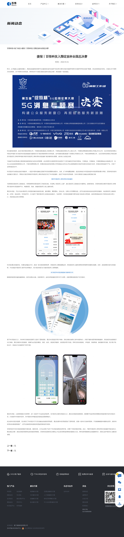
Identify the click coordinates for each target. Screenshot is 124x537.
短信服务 (19, 491)
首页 (29, 4)
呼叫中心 (19, 502)
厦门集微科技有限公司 (21, 525)
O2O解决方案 (34, 495)
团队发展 (85, 502)
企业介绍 (85, 498)
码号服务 (19, 506)
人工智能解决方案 (49, 495)
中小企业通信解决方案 (51, 502)
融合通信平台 (21, 498)
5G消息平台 (10, 506)
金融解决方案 (34, 498)
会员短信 (10, 498)
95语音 (9, 491)
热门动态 (17, 48)
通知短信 (10, 502)
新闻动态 (78, 4)
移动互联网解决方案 (50, 498)
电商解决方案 (34, 491)
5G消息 (19, 495)
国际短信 (10, 495)
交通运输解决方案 (49, 491)
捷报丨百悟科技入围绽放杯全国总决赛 (35, 48)
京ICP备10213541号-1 (14, 528)
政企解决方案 (34, 502)
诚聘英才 (95, 4)
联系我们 (85, 506)
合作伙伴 (66, 491)
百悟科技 (10, 48)
